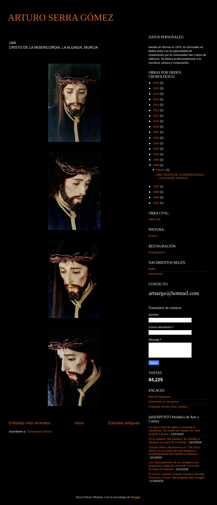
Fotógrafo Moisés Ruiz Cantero (168, 406)
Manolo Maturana (159, 396)
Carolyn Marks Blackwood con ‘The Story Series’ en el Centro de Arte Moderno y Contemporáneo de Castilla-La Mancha (174, 451)
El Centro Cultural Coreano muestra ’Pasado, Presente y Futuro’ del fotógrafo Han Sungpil (177, 476)
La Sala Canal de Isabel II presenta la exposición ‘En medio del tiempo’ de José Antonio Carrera (174, 431)
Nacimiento (156, 273)
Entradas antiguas (124, 423)
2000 (156, 159)
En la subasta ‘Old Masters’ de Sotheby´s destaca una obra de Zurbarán (174, 440)
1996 (156, 191)
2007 (156, 132)
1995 (156, 197)
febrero (161, 169)
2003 (156, 148)
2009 (156, 126)
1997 (156, 186)
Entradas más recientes (29, 423)
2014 (156, 104)
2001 (156, 154)
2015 (156, 99)
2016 (156, 93)
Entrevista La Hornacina (164, 401)
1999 (156, 165)
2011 (156, 115)
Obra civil (154, 219)
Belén (152, 268)
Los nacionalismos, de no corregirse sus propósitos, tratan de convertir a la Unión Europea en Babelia (174, 466)
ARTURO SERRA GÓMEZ (61, 17)
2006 (156, 137)
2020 (156, 88)
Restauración (157, 252)
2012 (156, 110)
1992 (156, 202)
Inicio (79, 423)
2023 (156, 82)
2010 (156, 121)
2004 (156, 143)
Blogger (136, 497)
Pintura (153, 235)
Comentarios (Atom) (39, 431)
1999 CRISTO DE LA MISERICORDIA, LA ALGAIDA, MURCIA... (180, 176)
